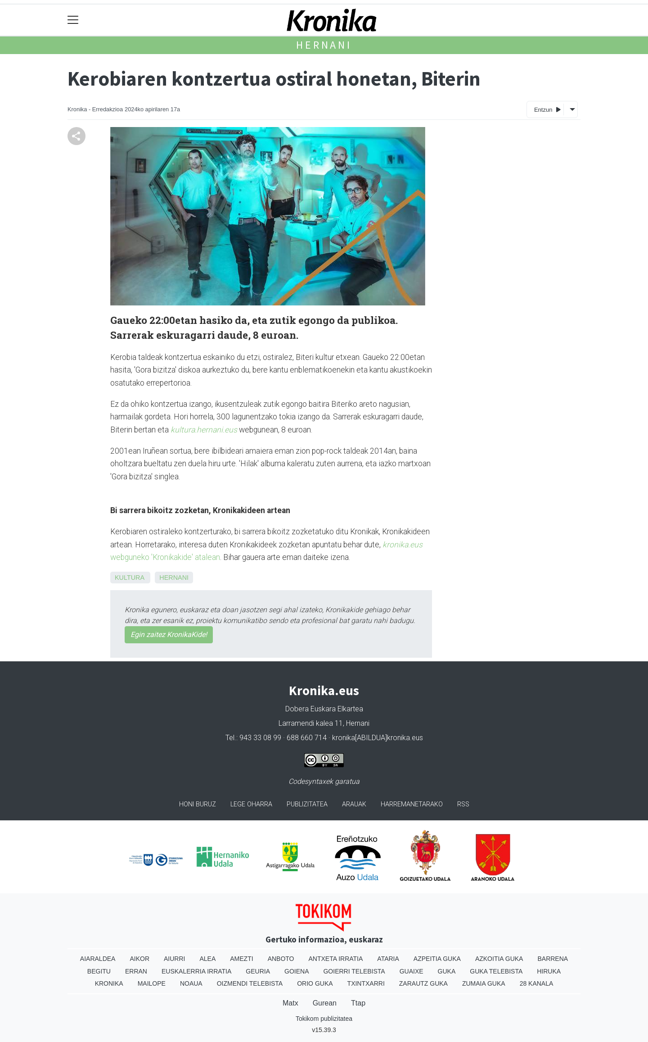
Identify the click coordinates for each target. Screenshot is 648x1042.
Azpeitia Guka (437, 958)
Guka (447, 971)
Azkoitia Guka (499, 958)
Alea (207, 958)
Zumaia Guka (483, 983)
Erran (136, 971)
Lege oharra (251, 804)
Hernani (324, 45)
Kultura (129, 577)
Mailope (152, 983)
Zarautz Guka (423, 983)
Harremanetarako (412, 804)
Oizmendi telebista (250, 983)
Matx (290, 1003)
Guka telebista (496, 971)
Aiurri (174, 958)
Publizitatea (307, 804)
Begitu (99, 971)
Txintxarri (366, 983)
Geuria (258, 971)
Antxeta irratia (336, 958)
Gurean (325, 1003)
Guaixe (411, 971)
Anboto (281, 958)
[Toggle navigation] (73, 20)
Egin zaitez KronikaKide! (168, 634)
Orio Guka (315, 983)
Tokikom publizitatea (324, 1018)
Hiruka (549, 971)
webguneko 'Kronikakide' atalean (165, 557)
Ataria (388, 958)
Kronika (109, 983)
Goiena (296, 971)
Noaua (191, 983)
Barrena (552, 958)
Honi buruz (197, 804)
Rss (463, 804)
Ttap (358, 1003)
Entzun (547, 109)
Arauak (354, 804)
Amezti (241, 958)
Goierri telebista (354, 971)
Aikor (139, 958)
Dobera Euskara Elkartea (324, 709)
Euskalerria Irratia (196, 971)
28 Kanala (537, 983)
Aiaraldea (98, 958)
